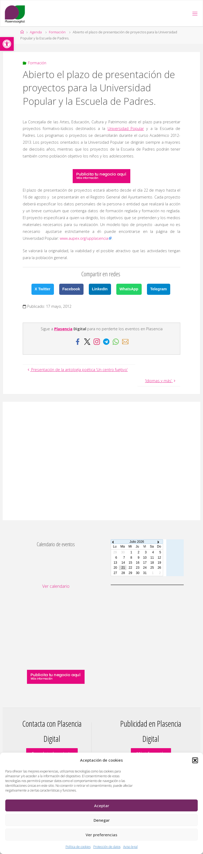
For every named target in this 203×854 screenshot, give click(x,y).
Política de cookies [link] (78, 846)
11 (152, 557)
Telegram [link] (158, 289)
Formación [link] (57, 32)
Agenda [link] (36, 32)
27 (115, 573)
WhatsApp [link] (128, 289)
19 (159, 562)
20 (115, 568)
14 (123, 562)
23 (137, 568)
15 (130, 562)
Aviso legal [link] (130, 846)
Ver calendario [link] (56, 586)
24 (144, 568)
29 (130, 573)
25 (152, 568)
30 (137, 573)
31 (144, 573)
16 (137, 562)
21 (123, 568)
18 (152, 562)
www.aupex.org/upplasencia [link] (84, 238)
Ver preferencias (101, 834)
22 (130, 568)
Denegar (102, 820)
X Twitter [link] (42, 289)
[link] (7, 44)
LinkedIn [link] (100, 289)
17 (144, 562)
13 (115, 562)
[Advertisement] (101, 461)
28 (123, 573)
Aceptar (101, 805)
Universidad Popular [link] (126, 128)
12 (159, 557)
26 (159, 568)
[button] (195, 760)
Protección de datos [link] (107, 846)
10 (144, 557)
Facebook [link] (71, 289)
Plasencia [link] (63, 328)
